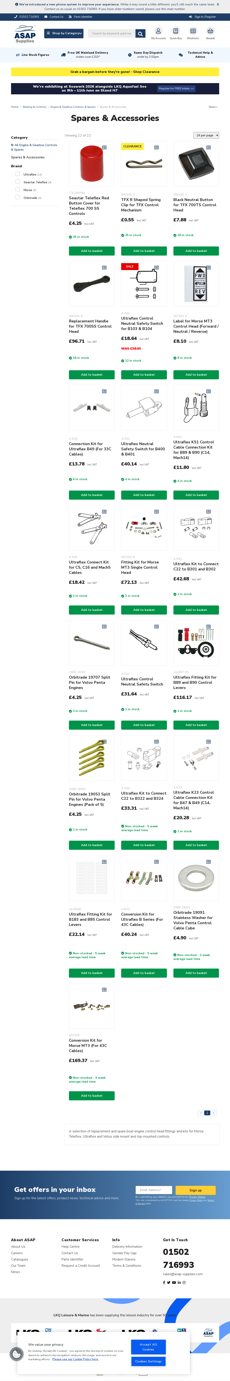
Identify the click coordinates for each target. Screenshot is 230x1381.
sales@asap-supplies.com (183, 1274)
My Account (158, 33)
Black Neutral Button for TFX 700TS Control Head (194, 205)
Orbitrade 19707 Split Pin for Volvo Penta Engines (89, 682)
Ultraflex (33, 174)
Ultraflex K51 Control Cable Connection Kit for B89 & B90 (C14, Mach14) (193, 449)
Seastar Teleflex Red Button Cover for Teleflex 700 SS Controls (89, 205)
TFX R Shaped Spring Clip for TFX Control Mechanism (141, 205)
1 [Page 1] (207, 1113)
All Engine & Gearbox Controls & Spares (34, 147)
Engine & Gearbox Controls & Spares (73, 107)
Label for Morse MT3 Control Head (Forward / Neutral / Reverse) (196, 326)
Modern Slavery (124, 1259)
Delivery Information (127, 1246)
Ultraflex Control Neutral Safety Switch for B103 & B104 (142, 323)
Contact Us (70, 1253)
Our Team (18, 1265)
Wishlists (193, 33)
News (15, 1272)
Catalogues (19, 1259)
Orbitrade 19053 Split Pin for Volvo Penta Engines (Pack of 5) (89, 799)
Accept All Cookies (148, 1347)
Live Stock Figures (35, 55)
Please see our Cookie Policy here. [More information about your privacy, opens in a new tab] (75, 1359)
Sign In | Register (202, 17)
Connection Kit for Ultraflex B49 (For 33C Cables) (90, 449)
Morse (30, 190)
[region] (103, 1353)
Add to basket (92, 251)
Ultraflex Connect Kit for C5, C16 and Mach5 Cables (90, 567)
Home (14, 107)
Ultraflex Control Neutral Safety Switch (142, 681)
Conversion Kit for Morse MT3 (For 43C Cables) (88, 1045)
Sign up (195, 1190)
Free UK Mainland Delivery (88, 55)
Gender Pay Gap (124, 1253)
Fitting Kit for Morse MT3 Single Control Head (140, 567)
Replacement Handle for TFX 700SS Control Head (90, 326)
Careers (17, 1253)
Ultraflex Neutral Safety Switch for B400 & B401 (143, 449)
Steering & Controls (34, 107)
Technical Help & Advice (200, 55)
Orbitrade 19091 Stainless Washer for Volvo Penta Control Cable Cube (193, 920)
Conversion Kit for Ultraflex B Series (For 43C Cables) (142, 919)
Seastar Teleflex (37, 182)
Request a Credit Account (81, 1265)
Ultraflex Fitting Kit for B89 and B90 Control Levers (195, 682)
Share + (213, 107)
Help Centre (71, 1246)
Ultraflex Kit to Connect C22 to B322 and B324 (143, 796)
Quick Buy (176, 33)
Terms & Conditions (126, 1265)
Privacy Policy (196, 1200)
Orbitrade (32, 198)
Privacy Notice (197, 1197)
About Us (18, 1246)
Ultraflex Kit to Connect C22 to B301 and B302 (196, 566)
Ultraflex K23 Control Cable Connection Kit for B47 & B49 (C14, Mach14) (193, 800)
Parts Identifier (72, 1259)
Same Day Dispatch (148, 55)
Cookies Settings (148, 1361)
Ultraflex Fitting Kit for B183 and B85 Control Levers (90, 919)
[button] (17, 1354)
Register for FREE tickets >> (176, 88)
